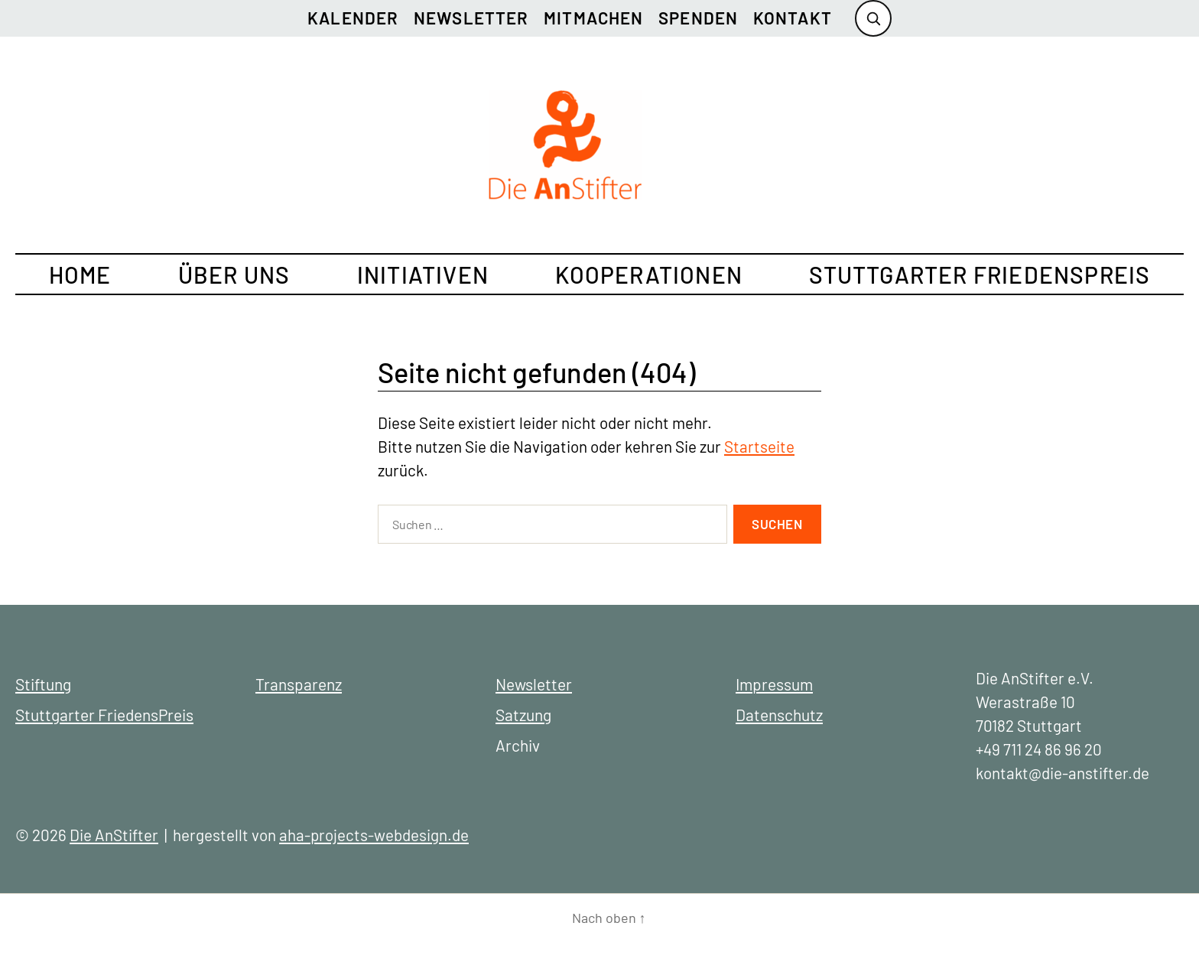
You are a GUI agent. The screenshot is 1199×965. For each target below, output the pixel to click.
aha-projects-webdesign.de (374, 834)
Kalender (352, 18)
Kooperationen (648, 274)
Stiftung (43, 684)
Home (80, 274)
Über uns (234, 274)
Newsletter (471, 18)
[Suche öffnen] (873, 18)
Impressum (774, 684)
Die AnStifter (114, 834)
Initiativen (423, 274)
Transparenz (298, 684)
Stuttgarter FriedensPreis (979, 274)
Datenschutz (779, 714)
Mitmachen (593, 18)
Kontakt (792, 18)
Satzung (523, 714)
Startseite (759, 446)
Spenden (698, 18)
